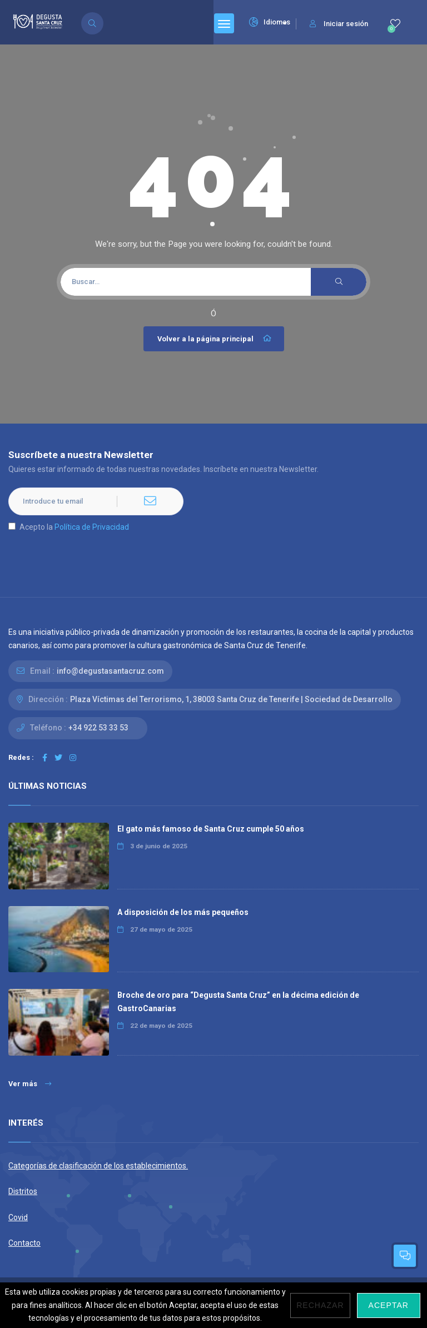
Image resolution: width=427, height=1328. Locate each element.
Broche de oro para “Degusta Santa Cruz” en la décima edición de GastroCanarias (238, 1001)
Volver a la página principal (215, 338)
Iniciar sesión (339, 23)
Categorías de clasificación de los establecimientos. (98, 1165)
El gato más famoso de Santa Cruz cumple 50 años (210, 828)
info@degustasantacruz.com (110, 671)
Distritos (22, 1191)
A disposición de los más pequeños (183, 912)
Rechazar (320, 1305)
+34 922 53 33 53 (98, 727)
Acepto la (68, 527)
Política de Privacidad (91, 527)
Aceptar (389, 1305)
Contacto (24, 1243)
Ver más (29, 1084)
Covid (18, 1217)
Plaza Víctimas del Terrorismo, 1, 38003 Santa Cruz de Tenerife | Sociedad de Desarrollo (231, 699)
